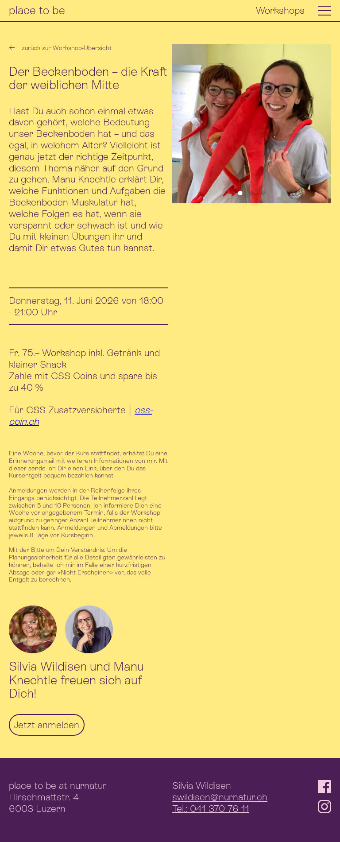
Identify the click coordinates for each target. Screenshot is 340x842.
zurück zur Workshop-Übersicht (60, 48)
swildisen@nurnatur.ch (219, 797)
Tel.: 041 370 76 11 (210, 808)
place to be (37, 10)
